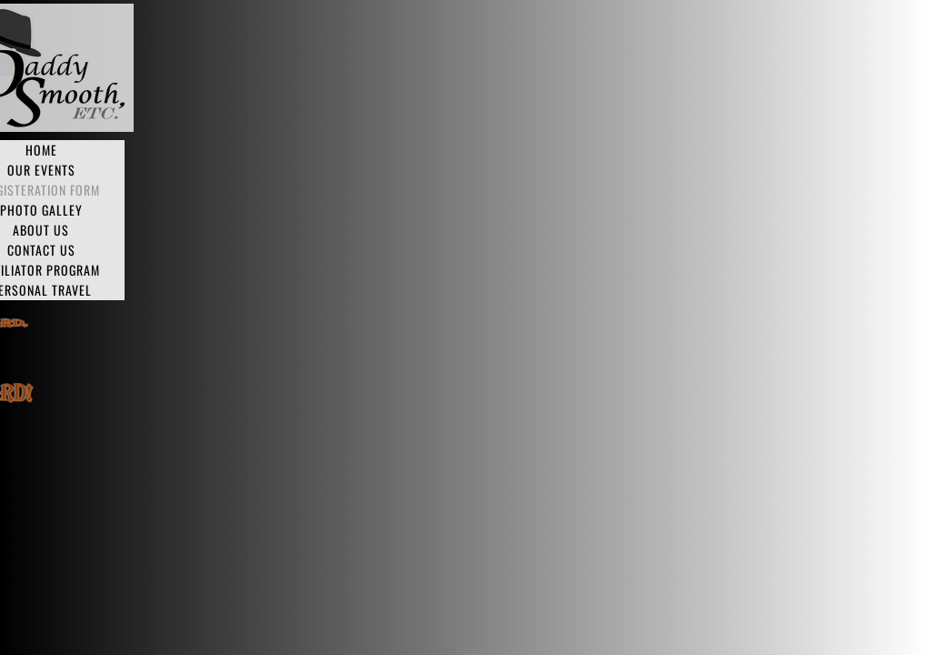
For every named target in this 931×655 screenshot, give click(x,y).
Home (41, 149)
